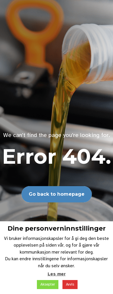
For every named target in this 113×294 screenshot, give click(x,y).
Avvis (70, 284)
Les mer (57, 274)
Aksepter (47, 284)
